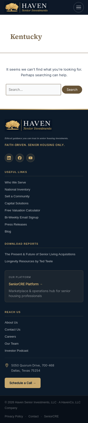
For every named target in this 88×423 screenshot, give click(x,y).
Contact (33, 416)
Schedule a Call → (22, 383)
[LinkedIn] (9, 158)
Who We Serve (15, 182)
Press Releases (16, 224)
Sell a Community (17, 196)
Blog (8, 231)
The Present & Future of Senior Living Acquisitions (40, 254)
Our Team (12, 343)
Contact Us (12, 329)
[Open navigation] (78, 7)
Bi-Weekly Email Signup (21, 217)
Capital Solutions (16, 203)
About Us (11, 322)
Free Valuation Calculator (22, 210)
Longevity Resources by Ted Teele (29, 261)
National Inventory (17, 189)
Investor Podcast (16, 350)
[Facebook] (19, 158)
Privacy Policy (14, 416)
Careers (10, 336)
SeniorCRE (51, 416)
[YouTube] (30, 158)
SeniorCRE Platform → (26, 284)
